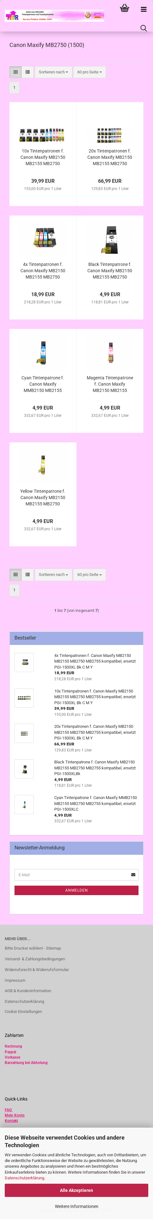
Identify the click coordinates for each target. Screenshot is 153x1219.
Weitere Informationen (76, 1206)
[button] (15, 72)
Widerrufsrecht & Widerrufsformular (37, 969)
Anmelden (76, 890)
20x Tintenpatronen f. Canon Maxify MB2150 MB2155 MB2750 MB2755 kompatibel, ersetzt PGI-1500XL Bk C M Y (109, 157)
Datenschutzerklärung (24, 1178)
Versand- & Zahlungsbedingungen (35, 959)
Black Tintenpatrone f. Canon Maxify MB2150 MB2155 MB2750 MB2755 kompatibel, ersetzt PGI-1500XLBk (109, 271)
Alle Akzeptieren (76, 1190)
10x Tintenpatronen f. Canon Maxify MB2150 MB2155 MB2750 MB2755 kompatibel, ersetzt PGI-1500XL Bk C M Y (43, 157)
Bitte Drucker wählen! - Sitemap (33, 948)
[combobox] (53, 72)
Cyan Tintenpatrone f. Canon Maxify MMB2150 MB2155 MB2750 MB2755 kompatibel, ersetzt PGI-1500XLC (43, 384)
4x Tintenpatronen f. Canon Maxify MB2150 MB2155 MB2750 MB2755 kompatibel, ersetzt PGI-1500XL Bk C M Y (43, 271)
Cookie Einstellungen (23, 1011)
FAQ (8, 1110)
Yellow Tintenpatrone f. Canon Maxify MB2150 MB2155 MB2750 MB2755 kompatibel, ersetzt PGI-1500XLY (42, 498)
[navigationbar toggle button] (143, 9)
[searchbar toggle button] (143, 28)
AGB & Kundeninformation (28, 990)
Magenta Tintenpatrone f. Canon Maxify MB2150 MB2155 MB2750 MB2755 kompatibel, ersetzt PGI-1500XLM (109, 384)
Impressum (15, 980)
